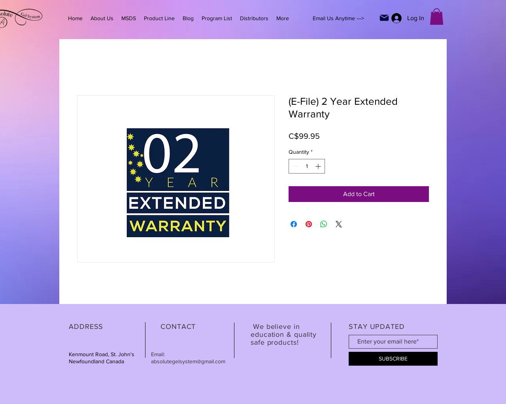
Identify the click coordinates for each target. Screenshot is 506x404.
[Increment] (319, 166)
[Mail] (384, 18)
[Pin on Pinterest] (308, 224)
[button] (437, 16)
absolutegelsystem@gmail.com (188, 361)
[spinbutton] (307, 166)
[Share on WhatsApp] (324, 224)
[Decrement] (295, 166)
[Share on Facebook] (293, 224)
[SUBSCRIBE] (393, 359)
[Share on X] (339, 224)
